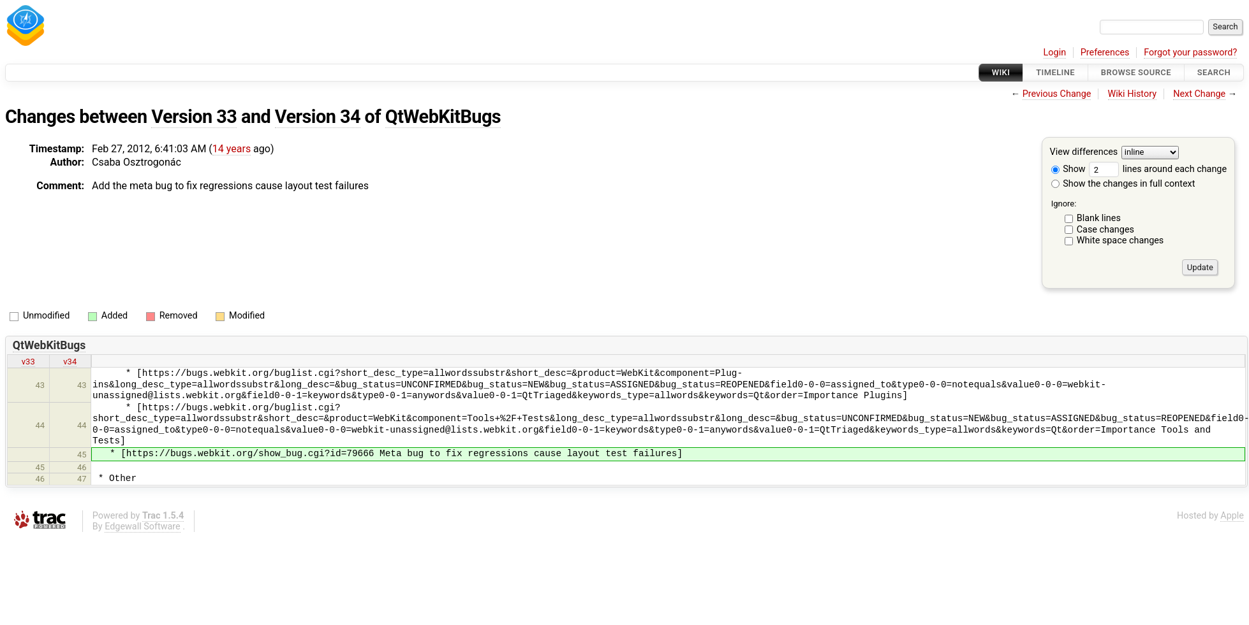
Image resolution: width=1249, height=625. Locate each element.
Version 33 (194, 116)
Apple (1232, 515)
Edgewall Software (143, 526)
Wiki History (1132, 94)
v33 (28, 361)
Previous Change (1057, 94)
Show (1068, 169)
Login (1055, 52)
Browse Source (1136, 72)
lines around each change (1158, 169)
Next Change (1199, 94)
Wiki (1001, 72)
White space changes (1120, 240)
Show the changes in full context (1123, 183)
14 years (231, 149)
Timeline (1055, 72)
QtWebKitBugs (443, 116)
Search (1214, 72)
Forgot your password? (1190, 52)
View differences (1084, 152)
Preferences (1105, 52)
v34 (70, 361)
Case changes (1105, 229)
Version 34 (317, 116)
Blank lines (1099, 218)
